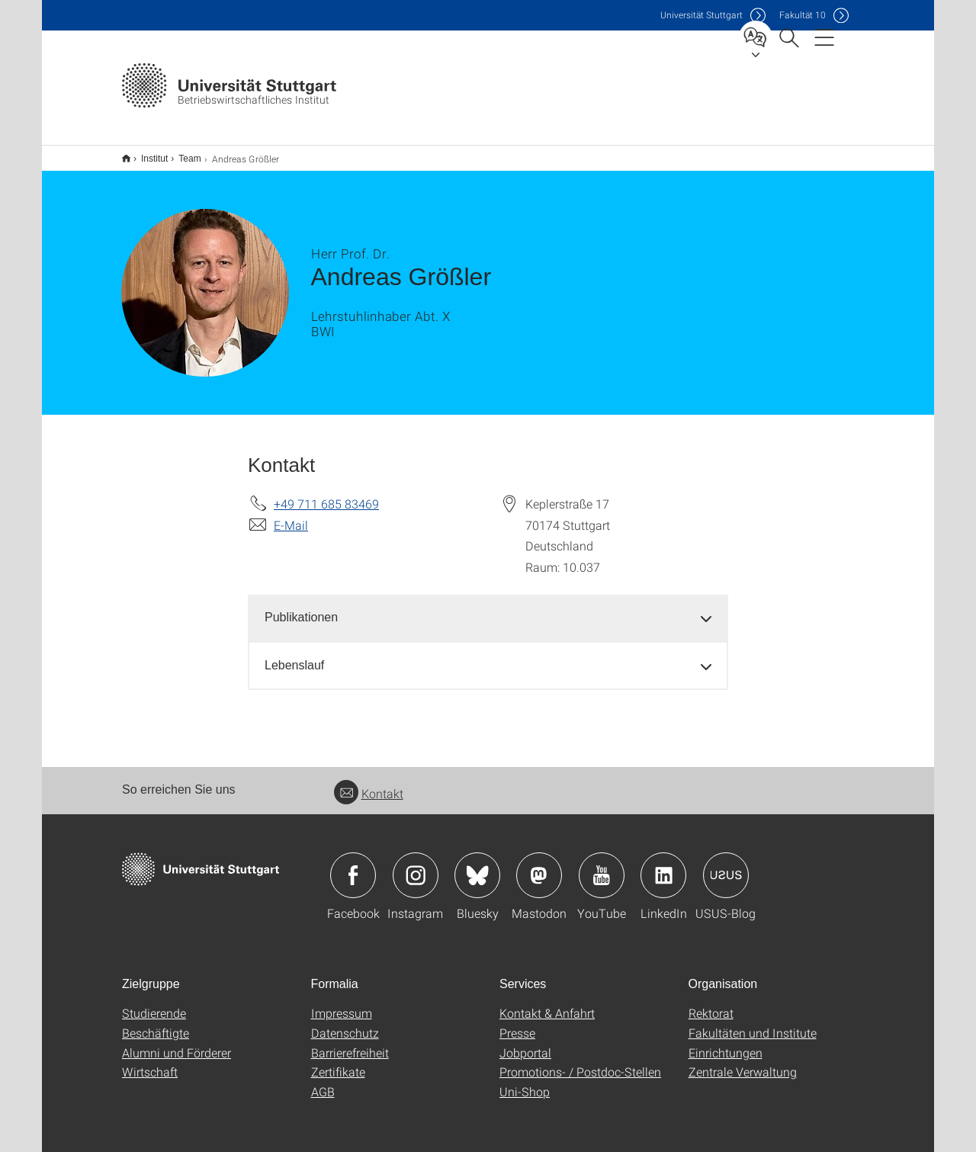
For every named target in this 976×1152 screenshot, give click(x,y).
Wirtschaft (150, 1062)
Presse (517, 1023)
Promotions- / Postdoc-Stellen (580, 1062)
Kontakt (368, 783)
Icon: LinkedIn (663, 865)
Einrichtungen (725, 1043)
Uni (701, 15)
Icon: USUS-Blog (726, 865)
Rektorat (711, 1003)
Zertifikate (338, 1062)
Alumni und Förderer (176, 1043)
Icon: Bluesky (477, 865)
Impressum (341, 1003)
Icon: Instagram (415, 865)
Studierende (154, 1003)
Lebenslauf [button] (294, 655)
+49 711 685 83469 (326, 494)
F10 (802, 15)
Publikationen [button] (301, 607)
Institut (146, 153)
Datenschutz (345, 1023)
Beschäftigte (155, 1023)
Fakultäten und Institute (753, 1023)
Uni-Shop (524, 1081)
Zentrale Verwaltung (743, 1062)
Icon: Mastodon (539, 865)
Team (181, 153)
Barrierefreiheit (350, 1043)
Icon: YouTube (601, 865)
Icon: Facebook (353, 865)
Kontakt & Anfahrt (547, 1003)
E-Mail (291, 515)
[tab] (488, 608)
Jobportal (525, 1043)
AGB (323, 1081)
